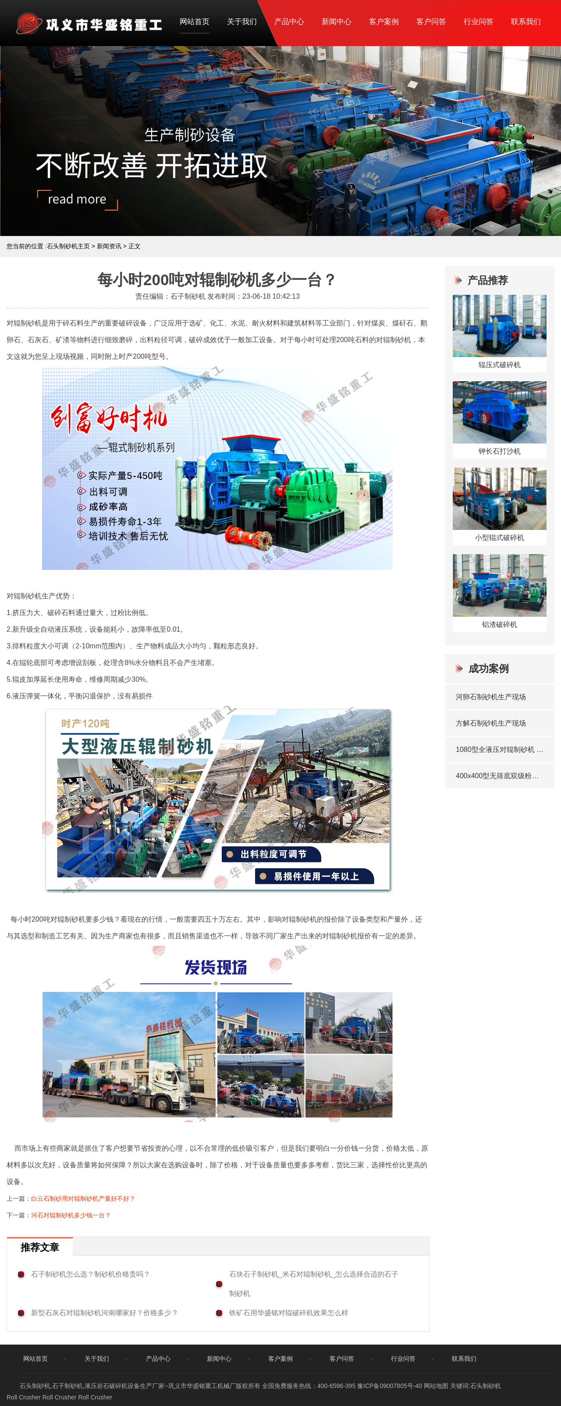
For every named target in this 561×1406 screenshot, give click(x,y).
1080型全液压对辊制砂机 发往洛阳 (501, 749)
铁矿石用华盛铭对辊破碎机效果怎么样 (288, 1313)
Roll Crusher (24, 1397)
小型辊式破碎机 (499, 537)
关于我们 (242, 22)
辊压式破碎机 (500, 364)
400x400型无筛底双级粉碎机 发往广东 (501, 776)
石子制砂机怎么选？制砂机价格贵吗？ (90, 1274)
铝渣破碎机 (499, 624)
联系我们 (526, 22)
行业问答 (479, 22)
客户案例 (384, 22)
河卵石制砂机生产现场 (491, 697)
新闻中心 (337, 22)
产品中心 (289, 22)
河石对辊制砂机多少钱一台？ (71, 1215)
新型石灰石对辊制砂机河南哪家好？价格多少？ (104, 1313)
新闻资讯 (109, 246)
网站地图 (436, 1385)
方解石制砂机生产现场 (491, 723)
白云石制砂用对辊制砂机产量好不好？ (83, 1198)
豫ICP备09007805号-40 (390, 1385)
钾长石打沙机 (500, 451)
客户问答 (431, 22)
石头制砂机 (485, 1385)
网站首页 (194, 22)
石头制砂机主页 (68, 246)
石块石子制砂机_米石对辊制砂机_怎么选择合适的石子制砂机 (313, 1283)
